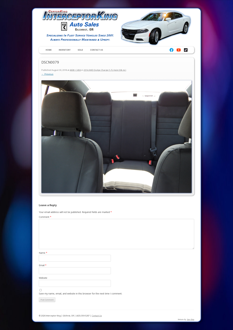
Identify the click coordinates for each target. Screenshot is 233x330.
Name (43, 252)
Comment (45, 216)
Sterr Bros (190, 319)
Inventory (65, 50)
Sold (80, 50)
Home (49, 50)
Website (43, 277)
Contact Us (96, 50)
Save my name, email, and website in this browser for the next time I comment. (80, 293)
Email (42, 265)
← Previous (47, 74)
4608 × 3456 (75, 70)
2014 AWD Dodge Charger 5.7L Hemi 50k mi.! (105, 70)
